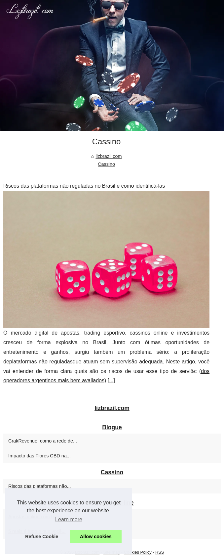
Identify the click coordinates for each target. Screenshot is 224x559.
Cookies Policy (138, 552)
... (111, 380)
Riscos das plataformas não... (39, 486)
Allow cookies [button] (96, 536)
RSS (159, 552)
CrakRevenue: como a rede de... (42, 440)
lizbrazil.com (108, 156)
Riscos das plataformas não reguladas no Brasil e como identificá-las (84, 186)
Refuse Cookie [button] (41, 536)
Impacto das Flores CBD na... (39, 455)
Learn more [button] (68, 519)
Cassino (106, 164)
